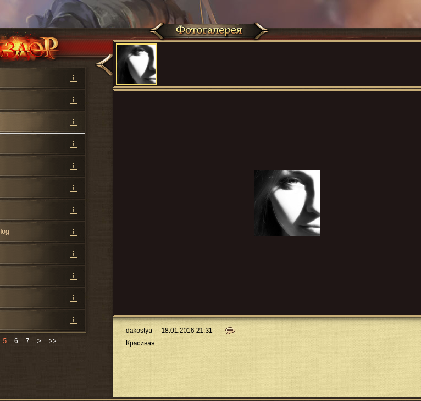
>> (52, 341)
